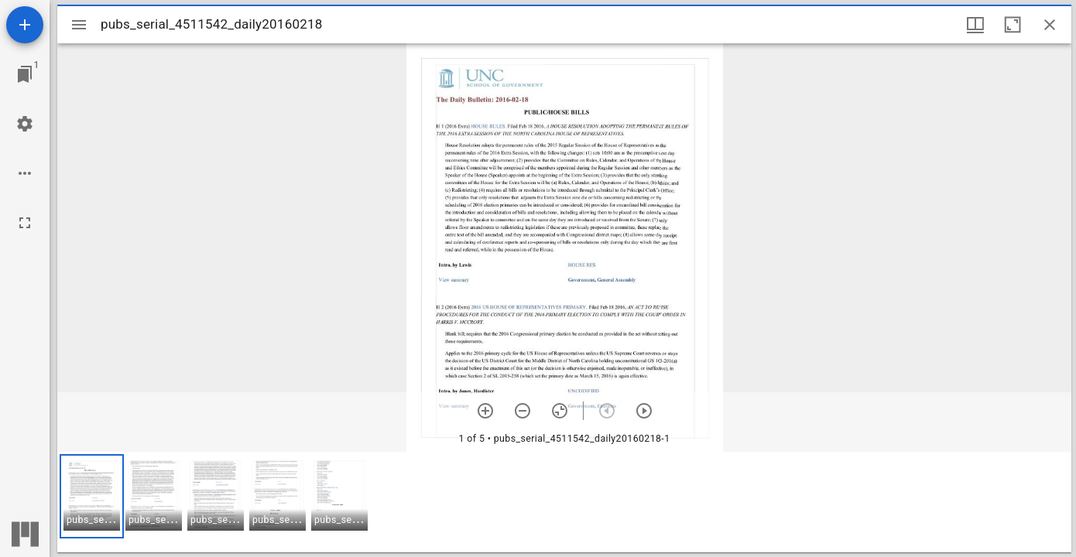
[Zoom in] (485, 410)
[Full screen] (24, 222)
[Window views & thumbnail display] (975, 24)
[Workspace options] (24, 173)
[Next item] (644, 410)
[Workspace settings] (24, 123)
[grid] (564, 502)
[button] (91, 496)
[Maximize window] (1012, 24)
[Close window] (1049, 24)
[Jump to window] (24, 74)
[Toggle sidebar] (79, 24)
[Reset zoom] (559, 410)
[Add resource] (24, 24)
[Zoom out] (522, 410)
